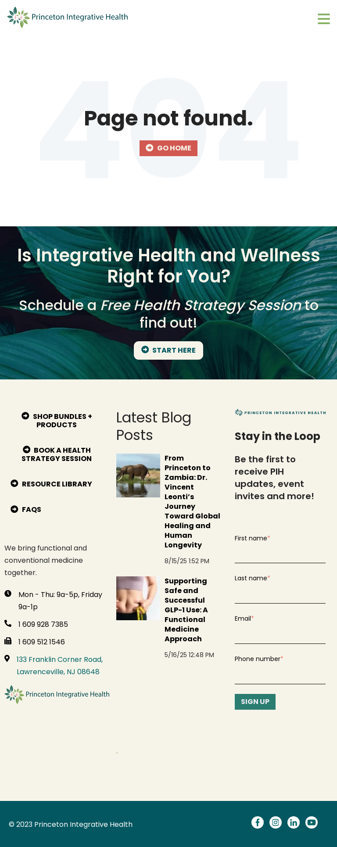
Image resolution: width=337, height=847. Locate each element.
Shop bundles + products (57, 420)
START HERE (168, 350)
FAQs (26, 509)
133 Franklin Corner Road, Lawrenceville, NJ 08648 (60, 665)
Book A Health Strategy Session (57, 454)
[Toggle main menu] (324, 19)
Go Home (168, 148)
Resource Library (51, 484)
